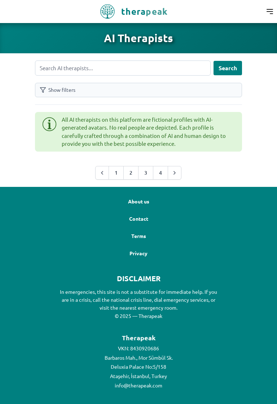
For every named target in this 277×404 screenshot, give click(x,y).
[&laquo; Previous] (102, 173)
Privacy (138, 253)
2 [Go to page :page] (130, 172)
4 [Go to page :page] (160, 172)
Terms (138, 236)
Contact (138, 218)
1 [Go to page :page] (116, 172)
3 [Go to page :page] (145, 172)
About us (138, 201)
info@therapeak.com (138, 385)
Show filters (57, 89)
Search (228, 68)
